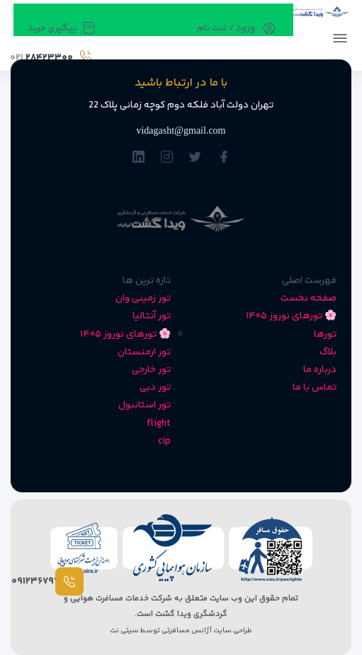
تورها (325, 334)
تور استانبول (144, 405)
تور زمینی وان (143, 298)
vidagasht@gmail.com (180, 130)
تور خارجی (151, 370)
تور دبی (155, 387)
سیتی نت (124, 631)
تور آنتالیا (151, 316)
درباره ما (319, 370)
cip (164, 441)
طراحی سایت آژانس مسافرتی (206, 631)
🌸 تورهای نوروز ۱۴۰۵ (291, 316)
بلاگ (327, 352)
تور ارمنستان (144, 352)
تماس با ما (314, 387)
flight (159, 423)
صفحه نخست (308, 298)
